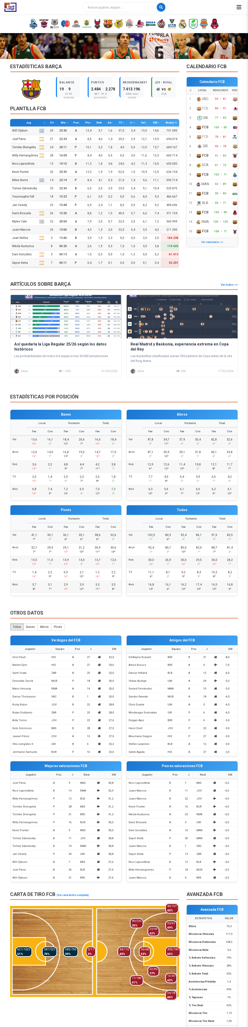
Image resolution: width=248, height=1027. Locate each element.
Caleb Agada (137, 752)
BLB (170, 673)
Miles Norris (28, 180)
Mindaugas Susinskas (143, 712)
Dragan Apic (136, 720)
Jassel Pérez (20, 736)
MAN (171, 688)
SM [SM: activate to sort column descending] (155, 122)
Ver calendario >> (212, 242)
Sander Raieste (138, 696)
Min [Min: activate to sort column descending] (63, 122)
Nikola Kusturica (23, 246)
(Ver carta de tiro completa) (73, 895)
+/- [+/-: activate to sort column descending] (131, 122)
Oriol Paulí (19, 657)
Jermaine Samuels (24, 752)
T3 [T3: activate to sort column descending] (120, 122)
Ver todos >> (229, 284)
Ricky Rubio (19, 704)
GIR (53, 744)
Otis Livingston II (22, 744)
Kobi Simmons (21, 728)
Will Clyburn (28, 131)
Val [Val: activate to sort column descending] (143, 122)
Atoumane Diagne (140, 736)
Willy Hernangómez (28, 156)
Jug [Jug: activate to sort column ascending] (28, 122)
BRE (170, 657)
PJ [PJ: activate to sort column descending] (51, 122)
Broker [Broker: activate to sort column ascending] (170, 122)
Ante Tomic (19, 720)
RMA (54, 688)
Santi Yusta (19, 673)
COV (54, 736)
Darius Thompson (24, 696)
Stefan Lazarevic (139, 744)
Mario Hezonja (21, 688)
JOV (54, 704)
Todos (17, 627)
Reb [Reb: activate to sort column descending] (98, 122)
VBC (53, 696)
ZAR (53, 673)
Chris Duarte (136, 704)
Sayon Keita (28, 263)
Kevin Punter (20, 172)
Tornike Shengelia (28, 147)
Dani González (28, 254)
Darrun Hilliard (138, 673)
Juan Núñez (28, 238)
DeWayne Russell (140, 657)
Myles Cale (28, 222)
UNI (170, 680)
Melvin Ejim (19, 665)
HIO (53, 657)
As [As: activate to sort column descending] (109, 122)
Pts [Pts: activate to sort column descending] (87, 122)
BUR (54, 752)
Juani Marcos (21, 229)
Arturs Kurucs (137, 665)
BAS (53, 728)
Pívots (58, 627)
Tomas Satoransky (24, 188)
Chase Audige (138, 680)
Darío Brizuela (28, 213)
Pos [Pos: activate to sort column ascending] (75, 122)
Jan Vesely (19, 205)
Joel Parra (28, 139)
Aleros (44, 627)
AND (83, 783)
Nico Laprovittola (23, 163)
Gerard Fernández (140, 688)
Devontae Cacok (22, 680)
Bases (30, 627)
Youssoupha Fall (23, 196)
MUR (54, 680)
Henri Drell (135, 728)
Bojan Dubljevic (22, 712)
